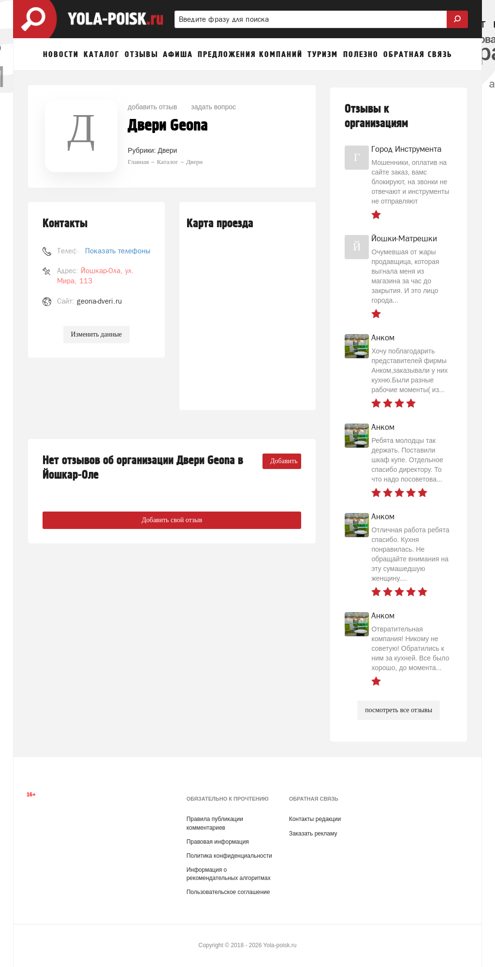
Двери (167, 150)
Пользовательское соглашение (228, 892)
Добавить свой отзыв (172, 520)
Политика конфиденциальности (229, 855)
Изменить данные (96, 334)
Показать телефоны (117, 251)
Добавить (284, 461)
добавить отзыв (152, 107)
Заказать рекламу (313, 833)
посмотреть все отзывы (398, 710)
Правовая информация (218, 841)
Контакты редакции (315, 819)
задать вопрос (213, 107)
